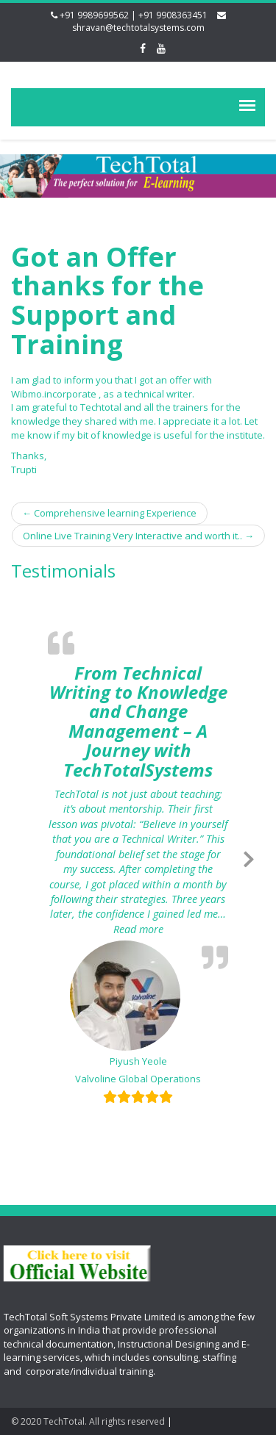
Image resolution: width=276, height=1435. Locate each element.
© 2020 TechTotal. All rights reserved (88, 1421)
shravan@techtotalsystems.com (138, 27)
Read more (171, 929)
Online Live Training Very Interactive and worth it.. (138, 535)
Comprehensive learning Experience (109, 512)
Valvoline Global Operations (138, 1078)
